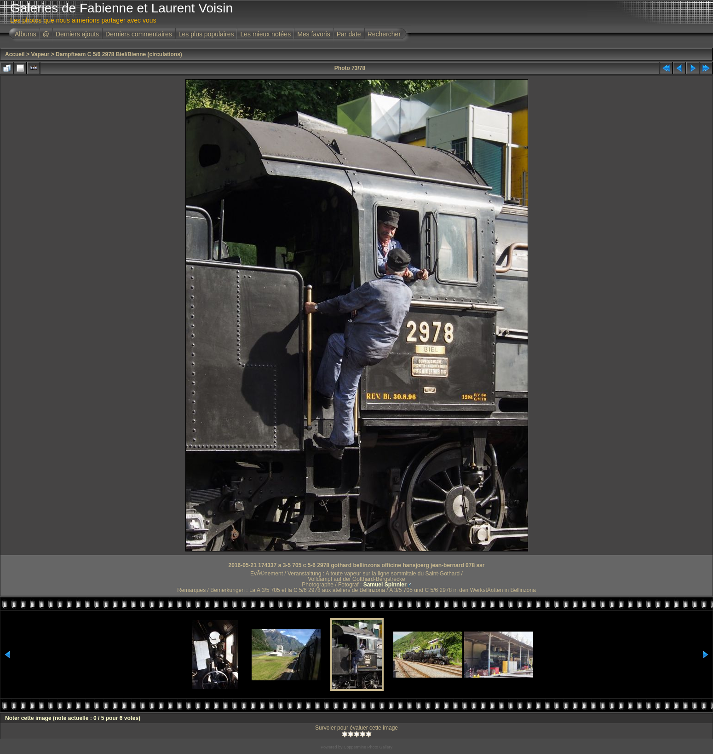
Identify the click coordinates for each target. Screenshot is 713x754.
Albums (25, 34)
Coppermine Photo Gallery (368, 747)
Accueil (15, 54)
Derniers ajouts (77, 34)
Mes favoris (313, 34)
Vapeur (40, 54)
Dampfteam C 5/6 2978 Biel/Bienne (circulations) (119, 54)
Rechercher (384, 34)
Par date (349, 34)
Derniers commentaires (138, 34)
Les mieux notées (265, 34)
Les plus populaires (206, 34)
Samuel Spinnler (385, 584)
